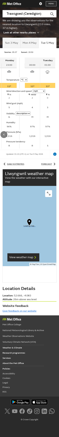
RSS (4, 391)
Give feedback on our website (20, 311)
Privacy (6, 387)
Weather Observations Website (18, 336)
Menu (51, 4)
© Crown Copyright (29, 419)
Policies (6, 368)
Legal (5, 382)
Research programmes (14, 353)
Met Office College (12, 324)
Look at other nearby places (21, 32)
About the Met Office (13, 363)
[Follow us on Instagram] (37, 411)
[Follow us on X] (7, 411)
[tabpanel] (40, 103)
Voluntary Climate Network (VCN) (19, 342)
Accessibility (9, 373)
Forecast (48, 164)
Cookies (6, 378)
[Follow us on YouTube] (15, 411)
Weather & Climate (12, 347)
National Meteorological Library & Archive (23, 330)
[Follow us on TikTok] (30, 411)
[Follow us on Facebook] (22, 411)
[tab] (11, 43)
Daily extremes (13, 164)
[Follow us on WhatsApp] (51, 411)
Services (7, 358)
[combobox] (25, 13)
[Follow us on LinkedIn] (45, 411)
